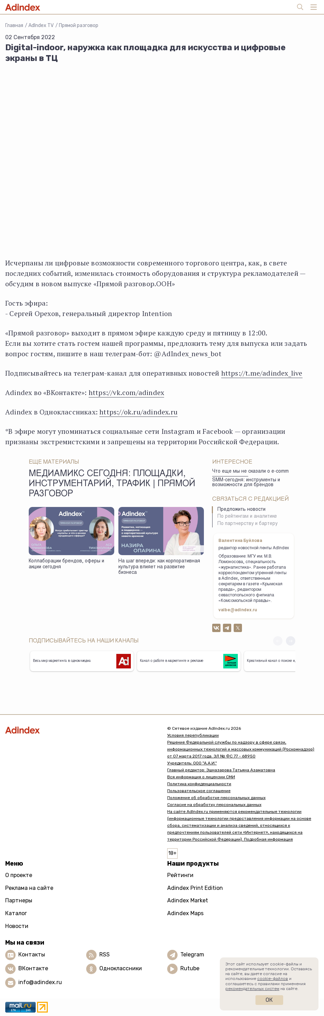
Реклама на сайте (29, 888)
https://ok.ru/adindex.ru (138, 412)
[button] (290, 641)
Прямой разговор (78, 25)
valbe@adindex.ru (237, 610)
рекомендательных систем (252, 988)
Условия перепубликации (193, 735)
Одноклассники (120, 968)
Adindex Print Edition (195, 888)
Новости (16, 926)
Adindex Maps (185, 913)
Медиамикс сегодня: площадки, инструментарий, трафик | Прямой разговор (112, 484)
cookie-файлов (272, 978)
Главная (14, 25)
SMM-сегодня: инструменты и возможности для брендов (246, 483)
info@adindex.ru (40, 982)
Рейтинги (180, 875)
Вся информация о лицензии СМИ (201, 776)
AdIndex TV (41, 25)
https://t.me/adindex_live (262, 373)
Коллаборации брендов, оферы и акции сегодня (66, 564)
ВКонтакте (33, 968)
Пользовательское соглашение (199, 790)
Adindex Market (187, 900)
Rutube (189, 968)
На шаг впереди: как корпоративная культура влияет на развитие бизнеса (159, 567)
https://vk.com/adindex (126, 392)
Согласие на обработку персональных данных (214, 804)
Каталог (16, 913)
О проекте (18, 875)
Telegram (192, 954)
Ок (269, 1000)
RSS (104, 954)
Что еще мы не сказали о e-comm (250, 471)
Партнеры (18, 900)
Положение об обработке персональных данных (216, 797)
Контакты (31, 954)
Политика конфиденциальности (199, 783)
